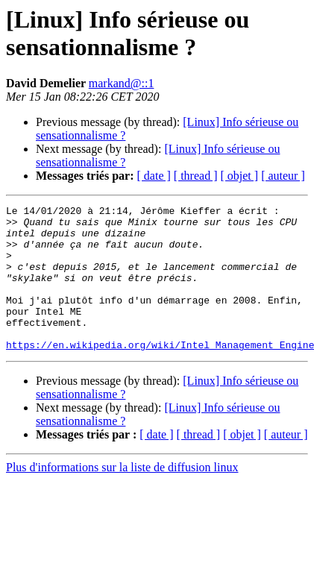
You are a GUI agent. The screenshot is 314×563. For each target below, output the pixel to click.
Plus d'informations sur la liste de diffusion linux (122, 496)
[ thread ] (196, 175)
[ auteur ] (283, 175)
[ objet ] (239, 175)
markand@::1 (121, 83)
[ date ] (154, 175)
